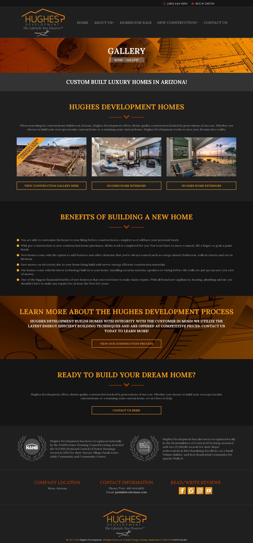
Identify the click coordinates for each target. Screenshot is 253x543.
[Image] (51, 156)
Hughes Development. (91, 539)
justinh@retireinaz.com (131, 492)
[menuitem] (82, 22)
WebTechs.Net (179, 539)
